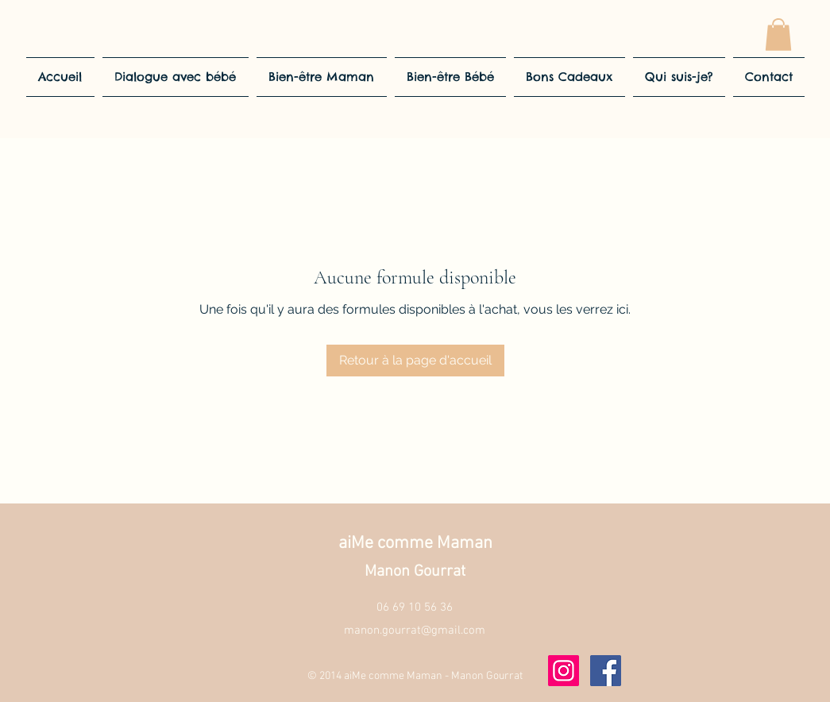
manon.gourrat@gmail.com (414, 630)
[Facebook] (605, 670)
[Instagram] (563, 670)
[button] (778, 34)
